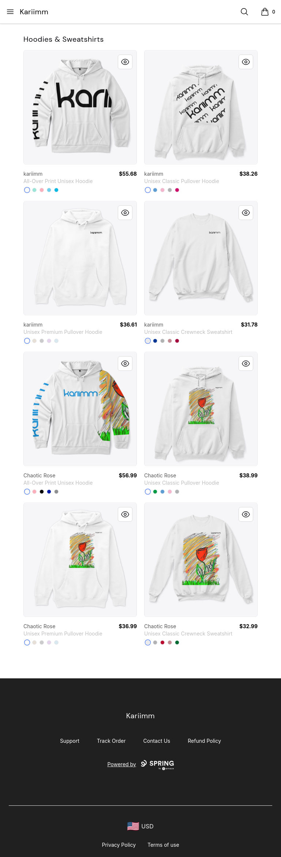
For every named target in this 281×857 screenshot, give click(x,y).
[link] (80, 107)
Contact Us (157, 741)
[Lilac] (49, 341)
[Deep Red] (162, 642)
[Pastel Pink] (42, 190)
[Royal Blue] (49, 491)
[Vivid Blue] (56, 190)
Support (69, 741)
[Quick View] (125, 62)
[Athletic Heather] (42, 341)
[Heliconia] (177, 190)
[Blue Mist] (56, 341)
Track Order (111, 741)
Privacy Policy (119, 845)
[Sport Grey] (170, 190)
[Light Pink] (162, 190)
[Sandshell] (34, 341)
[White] (27, 190)
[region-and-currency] (140, 826)
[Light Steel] (162, 341)
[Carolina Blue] (155, 190)
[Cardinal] (177, 341)
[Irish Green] (155, 491)
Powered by (140, 765)
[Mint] (34, 190)
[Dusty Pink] (170, 341)
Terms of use (163, 845)
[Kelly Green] (177, 642)
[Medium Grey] (56, 491)
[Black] (42, 491)
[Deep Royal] (155, 341)
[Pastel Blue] (49, 190)
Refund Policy (204, 741)
